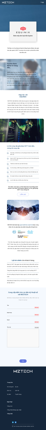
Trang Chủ (10, 382)
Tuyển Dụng (18, 394)
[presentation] (23, 353)
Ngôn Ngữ (9, 401)
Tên (8, 305)
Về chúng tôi (10, 386)
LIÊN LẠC (23, 194)
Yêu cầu (9, 327)
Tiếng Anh (9, 406)
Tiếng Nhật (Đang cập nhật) (14, 410)
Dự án (16, 386)
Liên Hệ (17, 390)
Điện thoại (9, 312)
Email (8, 319)
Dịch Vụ (9, 390)
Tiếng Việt (10, 413)
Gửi (23, 361)
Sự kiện (9, 394)
